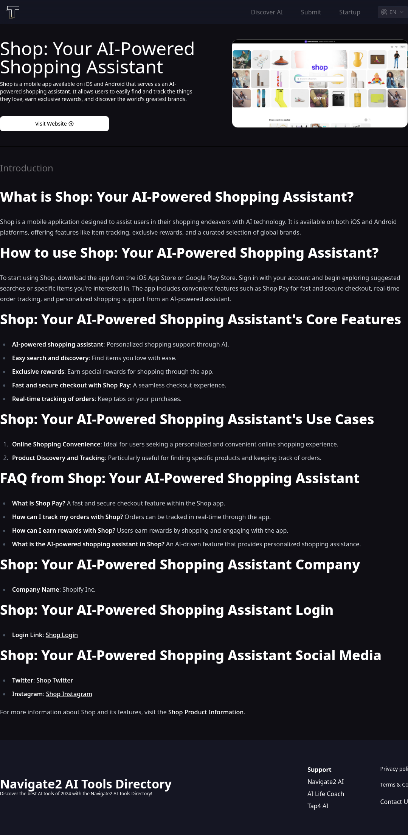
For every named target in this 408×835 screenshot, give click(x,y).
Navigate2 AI (325, 781)
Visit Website (54, 123)
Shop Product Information (206, 712)
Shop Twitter (54, 680)
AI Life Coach (325, 794)
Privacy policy (394, 768)
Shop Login (62, 635)
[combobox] (393, 12)
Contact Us (394, 802)
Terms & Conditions (394, 784)
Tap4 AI (317, 806)
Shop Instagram (69, 694)
